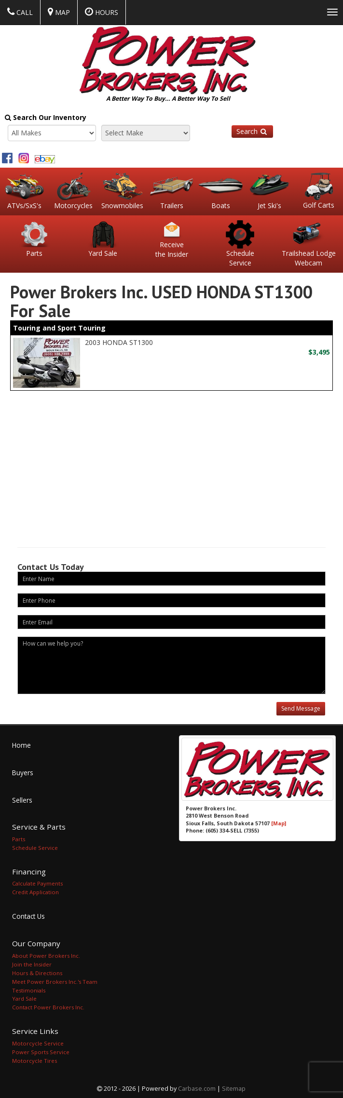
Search (252, 131)
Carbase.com (197, 1088)
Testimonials (28, 988)
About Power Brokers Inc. (46, 954)
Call (20, 12)
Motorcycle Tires (34, 1059)
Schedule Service (35, 846)
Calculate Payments (37, 882)
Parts (18, 838)
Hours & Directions (37, 971)
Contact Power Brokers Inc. (48, 1006)
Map (59, 12)
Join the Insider (32, 962)
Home (21, 744)
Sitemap (234, 1088)
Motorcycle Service (38, 1042)
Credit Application (35, 891)
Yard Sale (24, 997)
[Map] (278, 822)
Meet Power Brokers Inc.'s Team (54, 980)
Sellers (22, 799)
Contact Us (28, 915)
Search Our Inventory (45, 117)
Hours (101, 12)
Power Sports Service (40, 1051)
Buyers (22, 771)
